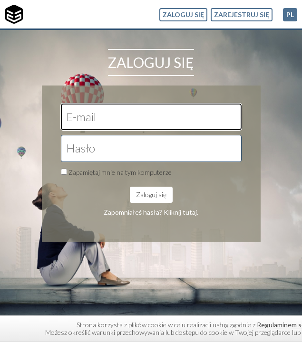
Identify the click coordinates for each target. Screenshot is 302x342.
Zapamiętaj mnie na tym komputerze (120, 172)
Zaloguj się (183, 14)
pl (290, 14)
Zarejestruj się (241, 14)
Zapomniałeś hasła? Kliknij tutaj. (151, 212)
